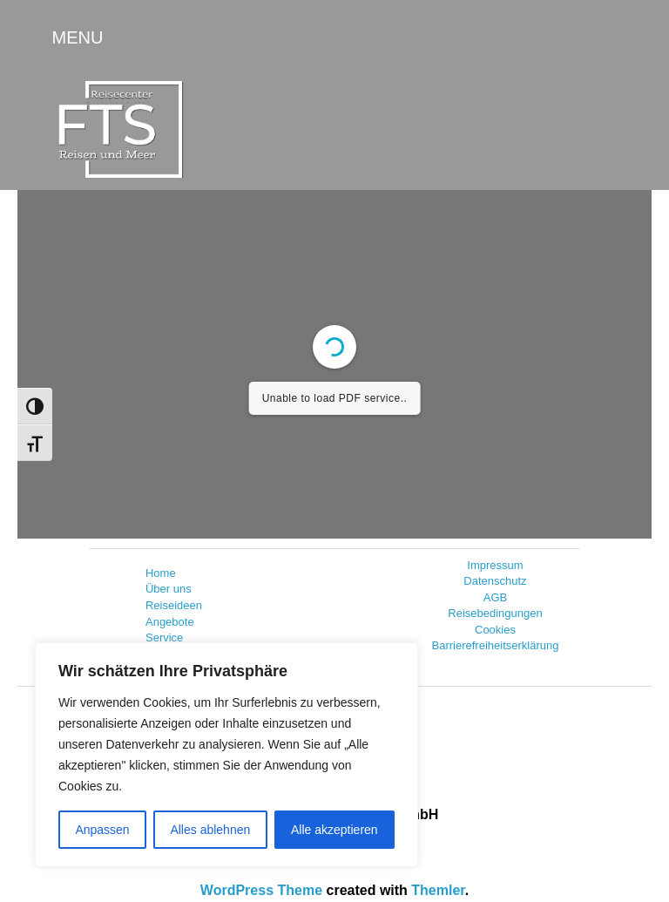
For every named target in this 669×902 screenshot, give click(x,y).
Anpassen (102, 830)
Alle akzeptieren (334, 830)
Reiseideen (173, 605)
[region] (226, 754)
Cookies (495, 629)
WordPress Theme (261, 890)
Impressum (495, 565)
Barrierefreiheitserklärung (495, 645)
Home (160, 573)
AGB (495, 597)
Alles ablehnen (210, 830)
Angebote (169, 621)
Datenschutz (494, 580)
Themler (437, 890)
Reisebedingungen (495, 613)
